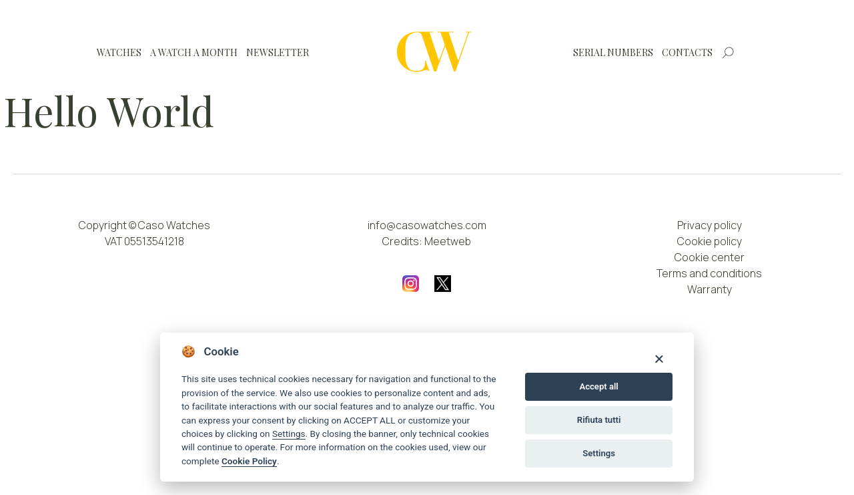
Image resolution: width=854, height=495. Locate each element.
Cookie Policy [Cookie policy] (249, 461)
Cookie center (710, 257)
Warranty (709, 289)
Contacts (687, 52)
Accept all (598, 386)
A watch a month (194, 52)
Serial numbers (613, 52)
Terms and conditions (709, 273)
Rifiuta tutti (599, 420)
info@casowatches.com (427, 225)
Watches (119, 52)
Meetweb (447, 241)
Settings (289, 433)
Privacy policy (709, 225)
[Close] (659, 358)
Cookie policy (709, 241)
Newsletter (277, 52)
